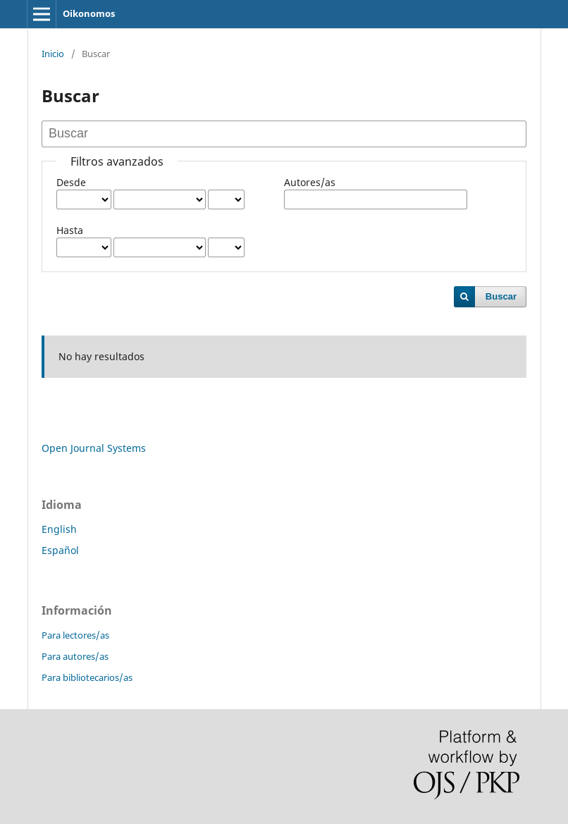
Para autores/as (75, 656)
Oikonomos (89, 13)
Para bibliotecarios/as (87, 677)
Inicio (53, 53)
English (59, 529)
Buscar (501, 296)
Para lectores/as (75, 635)
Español (60, 550)
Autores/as (309, 182)
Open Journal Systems (94, 448)
